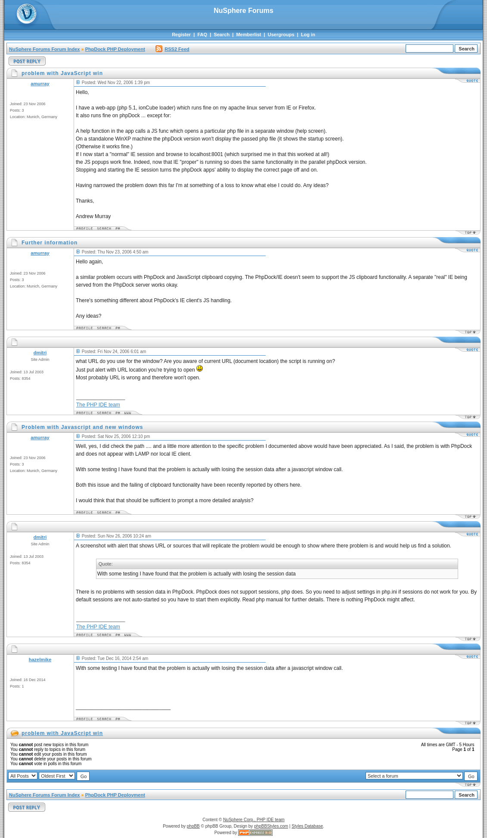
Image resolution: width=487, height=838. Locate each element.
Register (181, 34)
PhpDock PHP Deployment (115, 49)
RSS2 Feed (172, 49)
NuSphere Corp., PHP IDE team (254, 819)
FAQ (202, 34)
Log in (308, 34)
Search (222, 34)
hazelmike (40, 659)
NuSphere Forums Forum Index (44, 49)
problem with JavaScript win (62, 733)
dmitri (40, 352)
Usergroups (281, 34)
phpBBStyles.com (271, 826)
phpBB (193, 826)
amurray (40, 83)
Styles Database (307, 826)
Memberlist (248, 34)
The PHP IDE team (98, 405)
